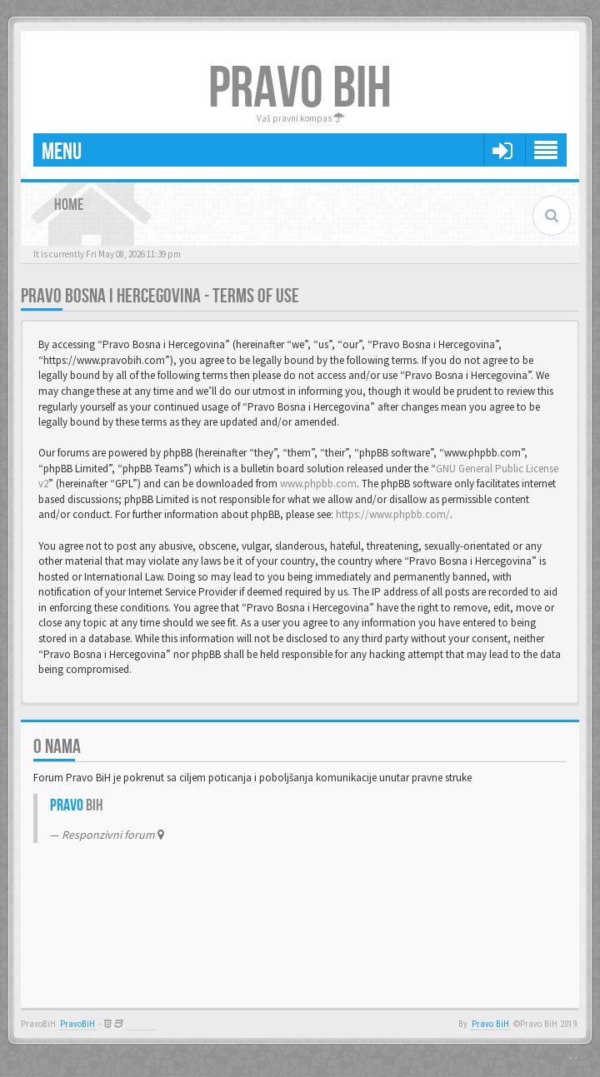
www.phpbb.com (318, 483)
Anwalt (141, 1024)
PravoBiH (77, 1024)
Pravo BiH (490, 1024)
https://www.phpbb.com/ (393, 514)
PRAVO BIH (300, 89)
